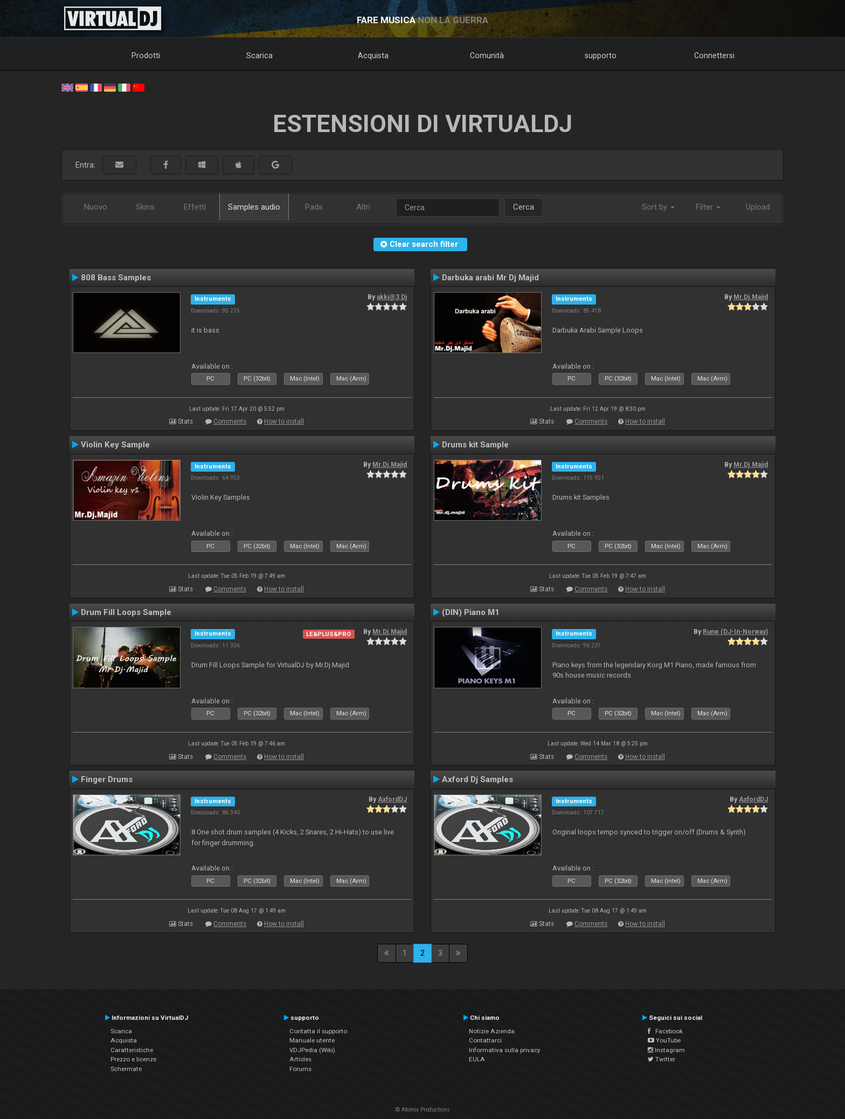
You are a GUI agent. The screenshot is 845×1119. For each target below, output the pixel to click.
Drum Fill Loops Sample (126, 612)
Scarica (259, 55)
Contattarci (485, 1040)
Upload (758, 207)
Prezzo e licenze (133, 1059)
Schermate (126, 1069)
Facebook (665, 1031)
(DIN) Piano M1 (471, 612)
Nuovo (95, 207)
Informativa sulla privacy (505, 1050)
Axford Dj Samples (477, 779)
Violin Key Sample (115, 445)
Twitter (661, 1059)
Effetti (195, 207)
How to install (284, 421)
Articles (300, 1059)
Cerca (523, 207)
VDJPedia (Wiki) (312, 1050)
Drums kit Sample (475, 445)
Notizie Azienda (492, 1031)
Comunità (487, 55)
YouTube (664, 1040)
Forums (300, 1069)
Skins (145, 207)
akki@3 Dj (392, 297)
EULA (477, 1059)
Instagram (666, 1050)
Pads (314, 207)
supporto (601, 55)
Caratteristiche (131, 1050)
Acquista (373, 55)
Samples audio (254, 207)
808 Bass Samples (116, 277)
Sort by (658, 207)
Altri (363, 207)
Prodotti (145, 55)
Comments (229, 421)
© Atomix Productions (423, 1109)
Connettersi (714, 55)
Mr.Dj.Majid (750, 297)
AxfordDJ (392, 799)
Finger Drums (107, 779)
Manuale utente (312, 1040)
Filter (708, 207)
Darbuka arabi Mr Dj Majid (490, 277)
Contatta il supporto (318, 1031)
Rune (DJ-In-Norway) (735, 632)
